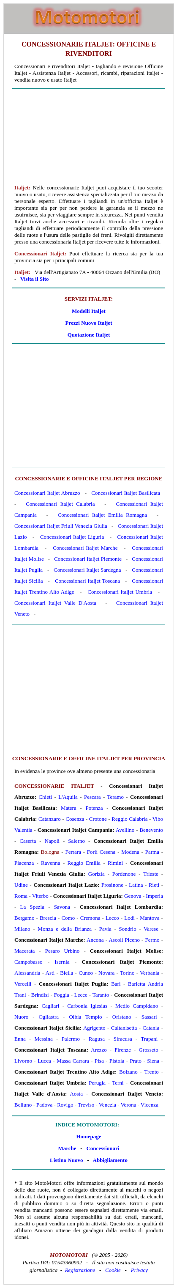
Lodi (129, 918)
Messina (44, 1039)
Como (68, 918)
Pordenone (124, 874)
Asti (50, 973)
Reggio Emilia (84, 863)
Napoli (52, 841)
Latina (136, 885)
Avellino (125, 830)
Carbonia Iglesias (87, 1006)
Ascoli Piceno (124, 940)
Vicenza (149, 1105)
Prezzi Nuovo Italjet (88, 323)
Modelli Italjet (89, 311)
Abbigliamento (110, 1160)
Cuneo (86, 973)
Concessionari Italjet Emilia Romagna (102, 515)
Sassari (149, 1017)
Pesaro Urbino (62, 951)
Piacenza (24, 863)
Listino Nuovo (66, 1160)
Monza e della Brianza (65, 929)
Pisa (99, 1061)
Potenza (94, 808)
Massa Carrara (73, 1061)
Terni (117, 1083)
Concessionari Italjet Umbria (119, 592)
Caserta (27, 841)
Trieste (150, 874)
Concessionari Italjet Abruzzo (47, 493)
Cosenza (74, 819)
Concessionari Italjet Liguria (72, 537)
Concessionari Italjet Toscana (87, 581)
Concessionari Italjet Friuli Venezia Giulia (60, 526)
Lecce (80, 995)
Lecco (112, 918)
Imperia (154, 896)
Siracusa (123, 1039)
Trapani (149, 1039)
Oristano (121, 1017)
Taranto (100, 995)
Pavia (105, 929)
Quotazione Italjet (89, 335)
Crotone (98, 819)
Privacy (139, 1270)
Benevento (151, 830)
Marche (67, 1148)
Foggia (61, 995)
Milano (22, 929)
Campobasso (28, 962)
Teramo (115, 797)
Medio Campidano (136, 1006)
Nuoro (21, 1017)
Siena (153, 1061)
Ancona (95, 940)
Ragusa (97, 1039)
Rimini (115, 863)
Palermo (71, 1039)
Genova (132, 896)
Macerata (24, 951)
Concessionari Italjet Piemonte (88, 559)
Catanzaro (49, 819)
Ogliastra (48, 1017)
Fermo (152, 940)
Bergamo (24, 918)
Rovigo (65, 1105)
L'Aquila (68, 797)
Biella (66, 973)
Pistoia (116, 1061)
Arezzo (99, 1050)
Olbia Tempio (85, 1017)
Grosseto (148, 1050)
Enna (20, 1039)
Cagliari (50, 1006)
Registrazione (80, 1270)
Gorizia (96, 874)
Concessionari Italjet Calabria (60, 504)
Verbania (149, 973)
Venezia (107, 1105)
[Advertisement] (88, 134)
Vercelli (22, 984)
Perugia (97, 1083)
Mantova (149, 918)
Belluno (23, 1105)
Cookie (113, 1270)
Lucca (44, 1061)
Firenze (122, 1050)
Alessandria (27, 973)
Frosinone (112, 885)
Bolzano (128, 1072)
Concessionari (102, 1148)
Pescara (92, 797)
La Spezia (32, 907)
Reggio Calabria (129, 819)
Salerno (76, 841)
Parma (152, 852)
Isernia (61, 962)
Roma (20, 896)
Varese (151, 929)
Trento (151, 1072)
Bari (115, 984)
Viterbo (40, 896)
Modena (130, 852)
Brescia (48, 918)
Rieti (154, 885)
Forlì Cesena (101, 852)
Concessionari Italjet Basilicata (125, 493)
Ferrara (73, 852)
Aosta (76, 1094)
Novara (106, 973)
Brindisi (40, 995)
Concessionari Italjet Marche (85, 548)
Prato (135, 1061)
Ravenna (50, 863)
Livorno (23, 1061)
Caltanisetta (124, 1028)
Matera (68, 808)
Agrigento (94, 1028)
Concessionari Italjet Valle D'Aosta (55, 603)
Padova (44, 1105)
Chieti (45, 797)
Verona (128, 1105)
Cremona (90, 918)
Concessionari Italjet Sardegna (87, 570)
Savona (62, 907)
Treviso (86, 1105)
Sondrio (127, 929)
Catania (150, 1028)
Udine (21, 885)
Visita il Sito (34, 279)
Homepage (88, 1136)
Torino (127, 973)
